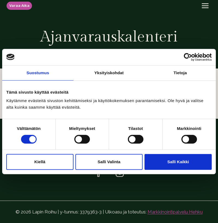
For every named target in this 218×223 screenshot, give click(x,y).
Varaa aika (19, 5)
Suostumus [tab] (37, 72)
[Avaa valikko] (205, 5)
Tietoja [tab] (180, 72)
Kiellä (39, 161)
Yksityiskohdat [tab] (108, 72)
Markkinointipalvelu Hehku (175, 212)
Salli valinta (109, 161)
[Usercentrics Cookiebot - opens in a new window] (188, 57)
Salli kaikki (178, 161)
